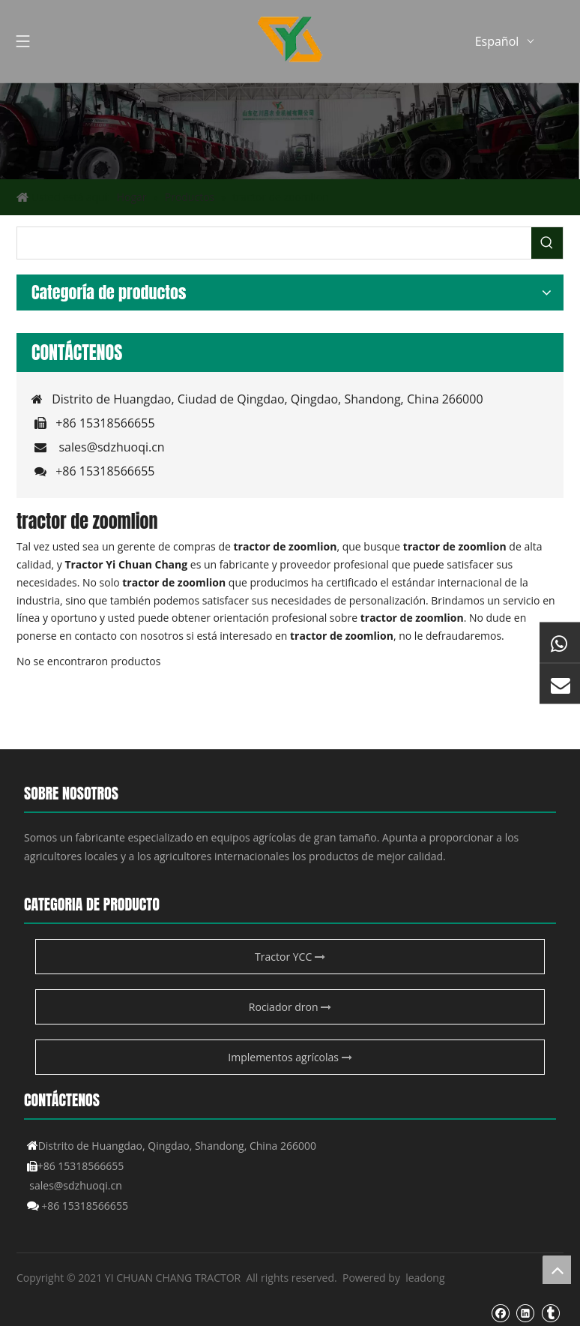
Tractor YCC (290, 957)
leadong (424, 1277)
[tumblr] (550, 1312)
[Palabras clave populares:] (547, 243)
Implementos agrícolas (289, 1057)
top (557, 1270)
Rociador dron (290, 1007)
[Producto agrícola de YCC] (290, 130)
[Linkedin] (525, 1312)
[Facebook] (500, 1312)
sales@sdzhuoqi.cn (111, 447)
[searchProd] (274, 243)
